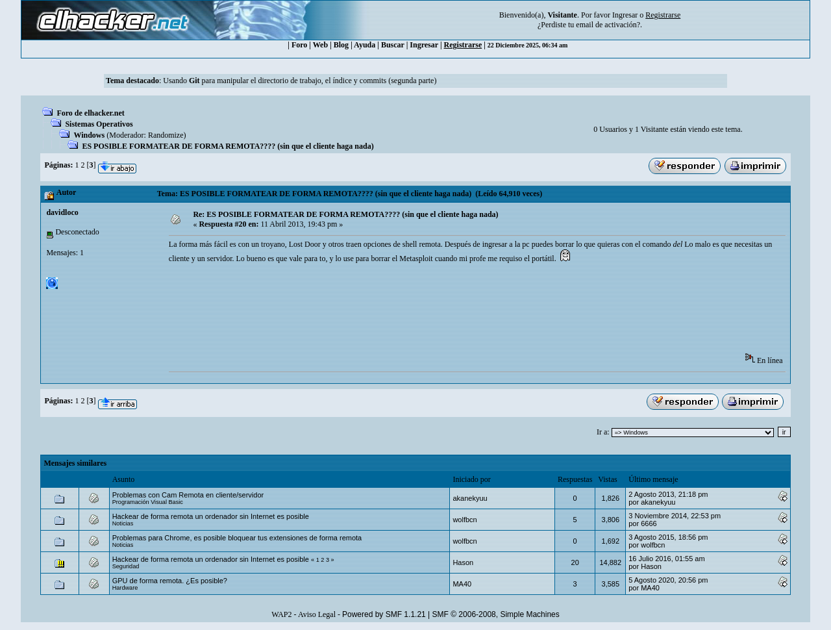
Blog (341, 44)
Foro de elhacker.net (90, 113)
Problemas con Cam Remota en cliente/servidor (188, 495)
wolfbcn (465, 519)
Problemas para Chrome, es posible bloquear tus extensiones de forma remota (237, 538)
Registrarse (463, 44)
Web (320, 44)
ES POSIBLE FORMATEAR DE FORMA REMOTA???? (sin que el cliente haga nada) (227, 146)
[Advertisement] (405, 312)
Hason (463, 562)
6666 (648, 523)
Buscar (392, 44)
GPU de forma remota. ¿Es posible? (169, 581)
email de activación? (608, 24)
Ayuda (364, 44)
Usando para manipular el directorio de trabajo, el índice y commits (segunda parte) (299, 80)
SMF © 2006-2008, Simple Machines (496, 614)
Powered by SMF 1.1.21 (384, 614)
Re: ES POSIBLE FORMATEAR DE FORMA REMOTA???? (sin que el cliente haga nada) (345, 214)
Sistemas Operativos (98, 124)
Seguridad (126, 566)
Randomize (166, 135)
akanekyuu (470, 498)
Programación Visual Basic (147, 502)
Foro (299, 44)
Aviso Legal (317, 614)
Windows (89, 135)
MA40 (462, 584)
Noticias (123, 523)
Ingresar (625, 14)
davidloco (62, 212)
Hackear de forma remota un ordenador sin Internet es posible (210, 516)
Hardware (125, 588)
